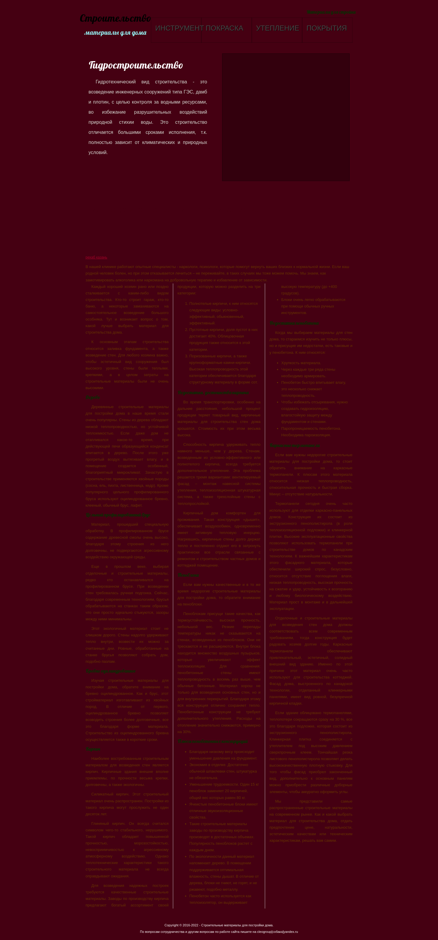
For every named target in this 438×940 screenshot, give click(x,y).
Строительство (114, 18)
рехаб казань (96, 257)
